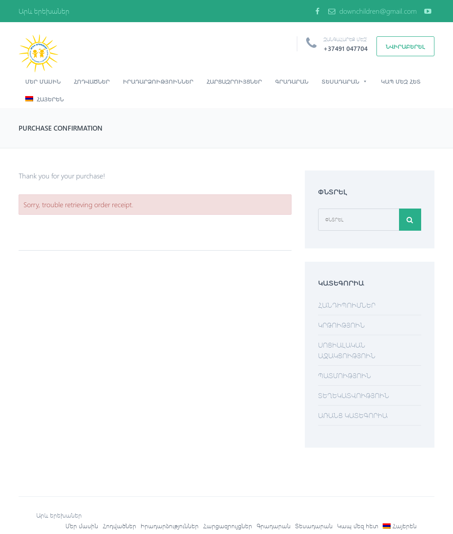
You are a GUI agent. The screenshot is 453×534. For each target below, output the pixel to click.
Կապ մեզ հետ (401, 81)
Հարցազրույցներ (234, 81)
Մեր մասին (43, 81)
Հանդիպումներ (347, 305)
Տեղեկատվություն (353, 395)
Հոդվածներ (92, 81)
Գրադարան (291, 81)
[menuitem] (400, 526)
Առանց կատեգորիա (353, 415)
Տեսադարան (345, 81)
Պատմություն (344, 375)
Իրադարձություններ (158, 81)
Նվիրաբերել (405, 46)
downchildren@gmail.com (372, 10)
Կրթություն (341, 324)
